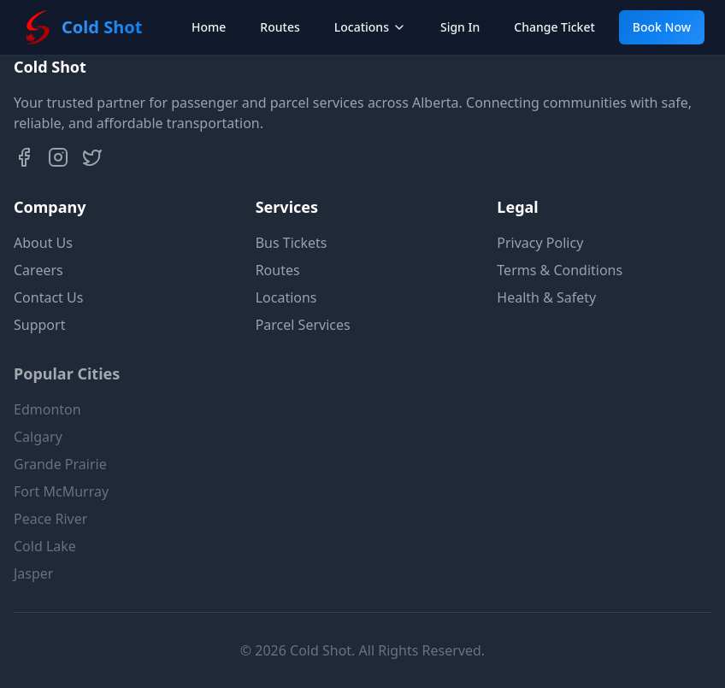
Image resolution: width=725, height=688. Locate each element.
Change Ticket (554, 27)
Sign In (460, 27)
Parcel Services (303, 324)
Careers (38, 270)
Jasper (33, 585)
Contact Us (48, 297)
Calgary (38, 448)
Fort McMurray (61, 503)
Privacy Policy (540, 242)
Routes (279, 27)
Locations (370, 27)
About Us (43, 242)
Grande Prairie (60, 476)
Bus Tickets (291, 242)
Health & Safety (546, 297)
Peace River (50, 530)
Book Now (662, 27)
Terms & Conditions (559, 270)
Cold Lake (45, 558)
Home (209, 27)
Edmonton (47, 421)
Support (39, 324)
